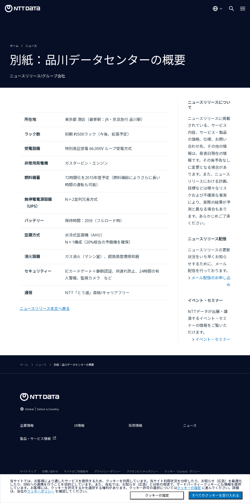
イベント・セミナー (212, 339)
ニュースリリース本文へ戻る (45, 308)
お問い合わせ (50, 471)
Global (42, 409)
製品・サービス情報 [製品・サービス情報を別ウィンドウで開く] (35, 438)
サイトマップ (28, 471)
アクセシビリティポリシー (142, 471)
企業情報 (27, 425)
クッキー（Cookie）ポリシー (182, 471)
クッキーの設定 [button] (189, 488)
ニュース (31, 46)
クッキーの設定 (157, 495)
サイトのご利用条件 (76, 471)
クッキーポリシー (40, 491)
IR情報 (79, 425)
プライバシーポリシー (107, 471)
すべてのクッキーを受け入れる (215, 495)
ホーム (14, 46)
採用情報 (135, 425)
